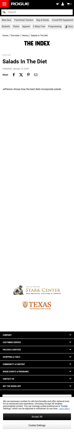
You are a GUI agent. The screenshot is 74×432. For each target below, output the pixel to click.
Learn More (64, 408)
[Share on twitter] (21, 75)
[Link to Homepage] (20, 4)
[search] (37, 12)
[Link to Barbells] (6, 26)
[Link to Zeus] (69, 26)
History (25, 35)
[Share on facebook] (14, 75)
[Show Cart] (69, 4)
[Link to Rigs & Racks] (42, 20)
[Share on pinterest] (28, 75)
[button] (4, 12)
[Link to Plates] (16, 26)
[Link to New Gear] (6, 20)
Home (5, 35)
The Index (15, 35)
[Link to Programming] (54, 26)
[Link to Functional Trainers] (23, 20)
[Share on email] (36, 75)
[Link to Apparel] (26, 26)
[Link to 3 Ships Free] (39, 26)
